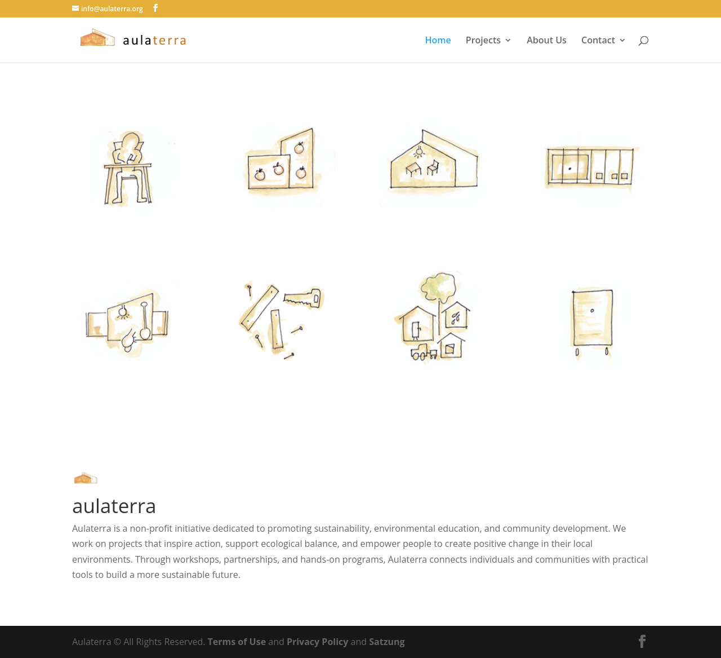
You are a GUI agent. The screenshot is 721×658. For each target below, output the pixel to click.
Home (438, 41)
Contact (598, 41)
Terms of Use (237, 641)
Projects (483, 41)
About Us (547, 41)
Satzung (386, 641)
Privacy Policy (318, 641)
